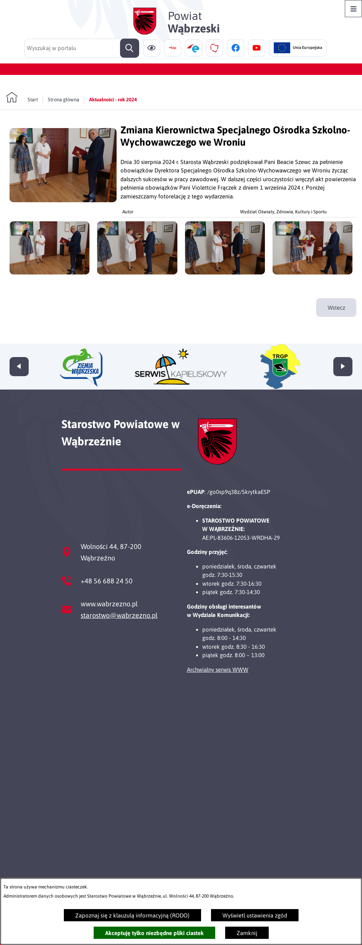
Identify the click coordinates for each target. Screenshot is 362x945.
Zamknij (247, 933)
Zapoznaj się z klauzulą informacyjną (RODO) (132, 915)
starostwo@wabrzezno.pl (119, 615)
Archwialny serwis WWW (217, 669)
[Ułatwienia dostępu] (151, 48)
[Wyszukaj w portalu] (81, 48)
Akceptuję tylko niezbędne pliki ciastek (154, 933)
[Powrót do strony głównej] (22, 97)
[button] (63, 200)
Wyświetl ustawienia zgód (254, 915)
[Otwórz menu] (353, 8)
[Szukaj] (129, 48)
